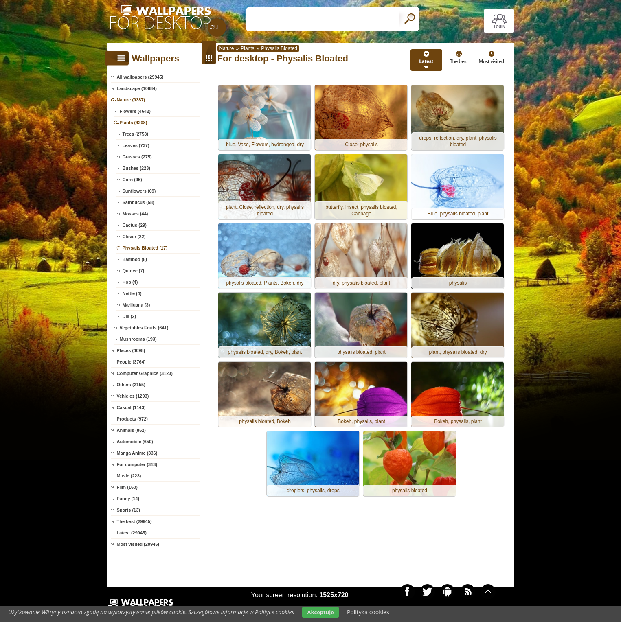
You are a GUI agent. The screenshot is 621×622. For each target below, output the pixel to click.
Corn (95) (132, 179)
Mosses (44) (135, 213)
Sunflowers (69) (139, 190)
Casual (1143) (131, 407)
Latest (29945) (132, 532)
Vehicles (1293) (133, 396)
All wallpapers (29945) (140, 76)
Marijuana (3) (136, 304)
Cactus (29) (135, 225)
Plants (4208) (133, 122)
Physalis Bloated (279, 48)
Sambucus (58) (138, 202)
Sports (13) (128, 510)
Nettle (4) (132, 293)
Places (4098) (131, 350)
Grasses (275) (137, 156)
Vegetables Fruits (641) (144, 327)
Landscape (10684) (137, 88)
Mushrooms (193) (138, 339)
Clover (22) (134, 236)
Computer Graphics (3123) (145, 373)
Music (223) (129, 475)
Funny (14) (128, 498)
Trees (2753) (136, 133)
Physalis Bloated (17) (145, 247)
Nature (226, 48)
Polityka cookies (368, 612)
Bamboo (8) (135, 259)
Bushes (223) (136, 168)
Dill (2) (129, 316)
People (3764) (131, 361)
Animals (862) (131, 430)
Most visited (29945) (138, 544)
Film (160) (127, 487)
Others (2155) (131, 384)
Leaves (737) (136, 145)
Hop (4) (130, 282)
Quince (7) (134, 270)
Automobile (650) (135, 441)
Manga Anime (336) (137, 453)
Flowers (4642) (135, 111)
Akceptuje (320, 612)
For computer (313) (137, 464)
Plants (247, 48)
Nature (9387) (131, 99)
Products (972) (132, 418)
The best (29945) (134, 521)
